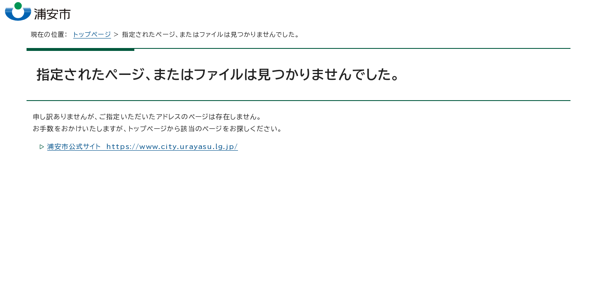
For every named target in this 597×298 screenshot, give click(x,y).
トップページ (92, 47)
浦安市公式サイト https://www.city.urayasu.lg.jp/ (142, 159)
